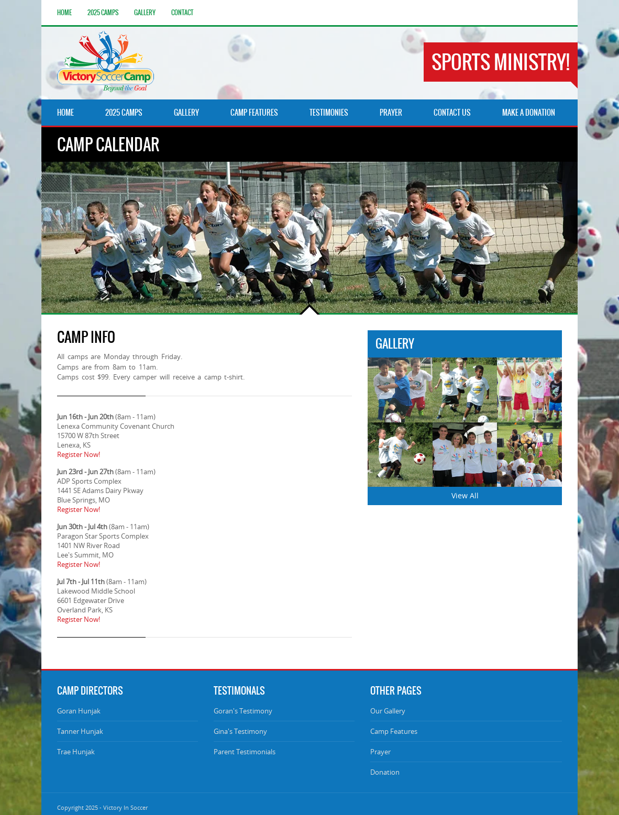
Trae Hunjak (76, 751)
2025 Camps (102, 12)
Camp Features (393, 731)
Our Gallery (387, 711)
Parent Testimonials (244, 751)
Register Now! (78, 454)
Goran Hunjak (79, 711)
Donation (385, 772)
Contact (182, 12)
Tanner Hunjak (80, 731)
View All (465, 495)
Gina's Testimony (240, 731)
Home (64, 12)
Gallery (145, 12)
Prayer (380, 751)
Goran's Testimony (243, 711)
